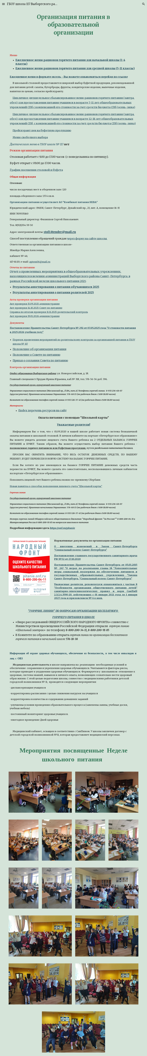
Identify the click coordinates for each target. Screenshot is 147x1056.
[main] (73, 24)
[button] (3, 4)
